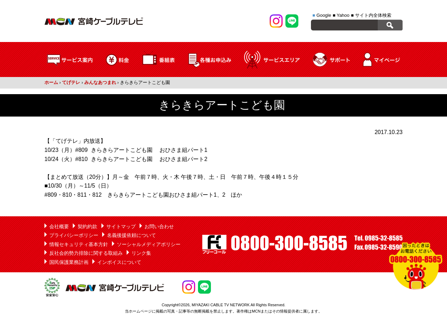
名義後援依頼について (131, 235)
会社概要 (59, 226)
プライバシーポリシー (73, 235)
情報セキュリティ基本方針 (78, 244)
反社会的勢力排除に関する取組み (86, 253)
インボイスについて (119, 262)
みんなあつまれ (100, 82)
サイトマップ (121, 226)
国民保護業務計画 (68, 262)
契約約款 (87, 226)
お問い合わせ (159, 226)
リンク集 (141, 253)
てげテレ (71, 82)
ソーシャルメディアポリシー (148, 244)
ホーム (51, 82)
